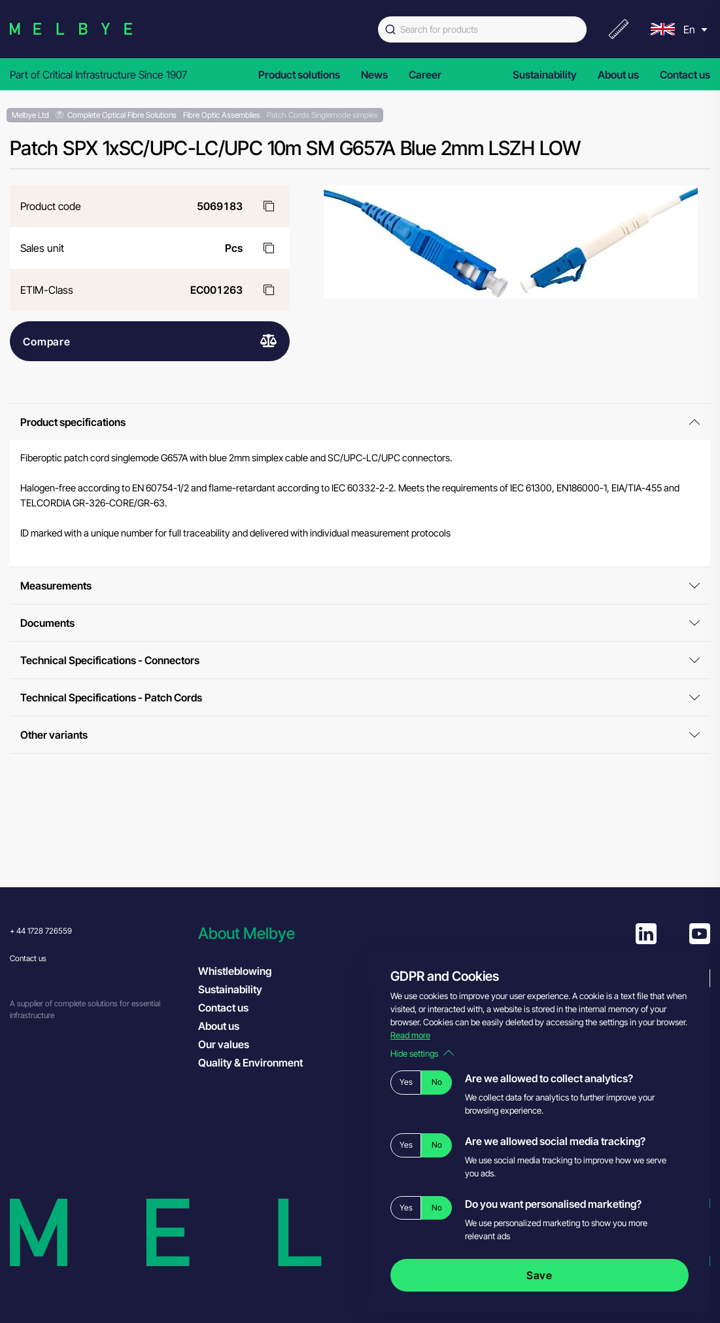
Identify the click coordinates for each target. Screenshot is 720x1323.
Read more (410, 1035)
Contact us (685, 74)
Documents (360, 622)
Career (425, 74)
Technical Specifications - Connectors (360, 660)
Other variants (360, 734)
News (374, 74)
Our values (223, 1044)
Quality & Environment (250, 1062)
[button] (285, 933)
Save (539, 1275)
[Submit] (389, 29)
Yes (406, 1082)
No (437, 1082)
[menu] (677, 29)
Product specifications (360, 422)
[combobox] (482, 29)
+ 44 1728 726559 (41, 931)
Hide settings (422, 1053)
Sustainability (545, 74)
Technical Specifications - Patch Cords (360, 697)
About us (618, 74)
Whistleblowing (234, 971)
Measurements (360, 585)
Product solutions (299, 74)
